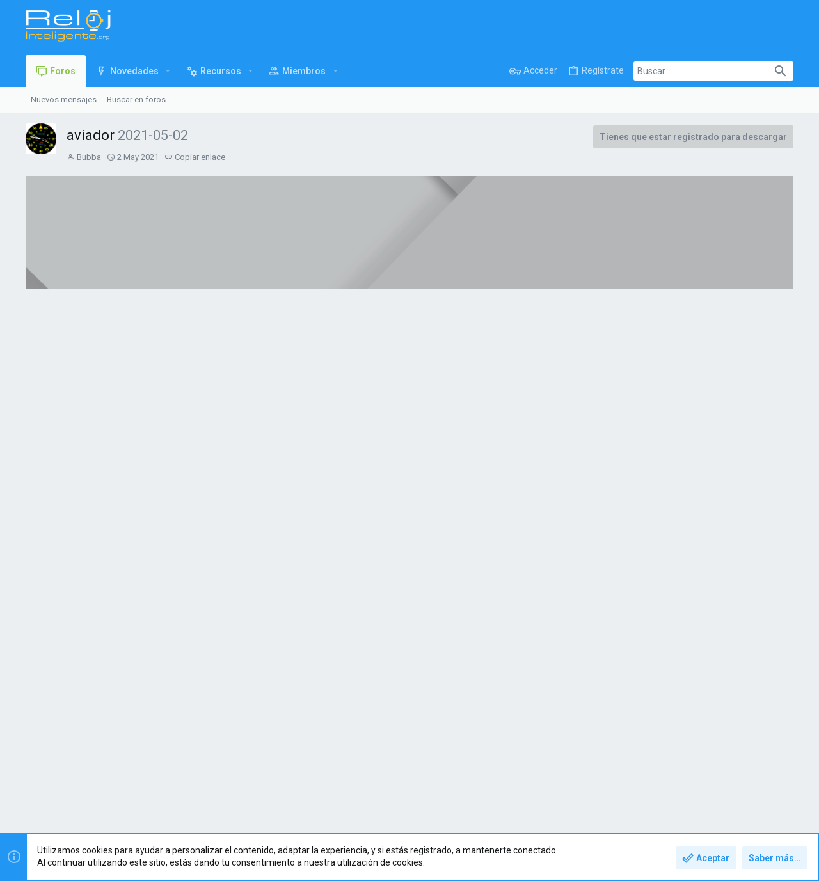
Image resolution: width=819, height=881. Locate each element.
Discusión (194, 345)
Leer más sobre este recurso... (185, 656)
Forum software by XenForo (129, 819)
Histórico (133, 345)
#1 (608, 491)
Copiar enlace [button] (200, 157)
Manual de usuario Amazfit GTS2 (176, 384)
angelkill (707, 385)
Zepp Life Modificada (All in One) (484, 384)
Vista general (64, 345)
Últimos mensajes (699, 343)
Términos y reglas (605, 785)
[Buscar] (713, 71)
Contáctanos (542, 785)
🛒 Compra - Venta (698, 408)
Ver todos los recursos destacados (555, 456)
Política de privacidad (685, 785)
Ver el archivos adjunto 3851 (189, 618)
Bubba (89, 157)
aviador (140, 534)
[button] (168, 71)
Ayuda (744, 785)
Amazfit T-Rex (708, 372)
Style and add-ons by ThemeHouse (302, 819)
